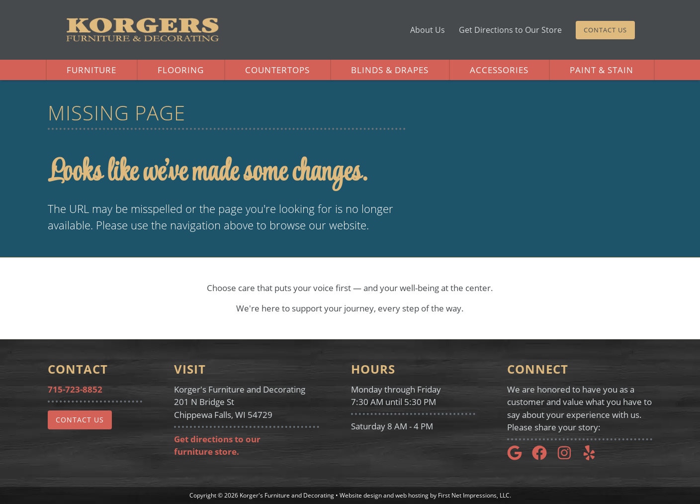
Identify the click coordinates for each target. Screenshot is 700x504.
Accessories (499, 70)
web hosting (412, 495)
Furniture (91, 70)
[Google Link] (518, 457)
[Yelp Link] (593, 457)
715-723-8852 (75, 389)
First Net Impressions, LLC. (474, 495)
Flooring (181, 70)
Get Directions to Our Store (510, 30)
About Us (427, 30)
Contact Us (605, 29)
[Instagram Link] (568, 457)
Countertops (277, 70)
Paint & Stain (601, 70)
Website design (361, 495)
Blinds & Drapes (390, 70)
